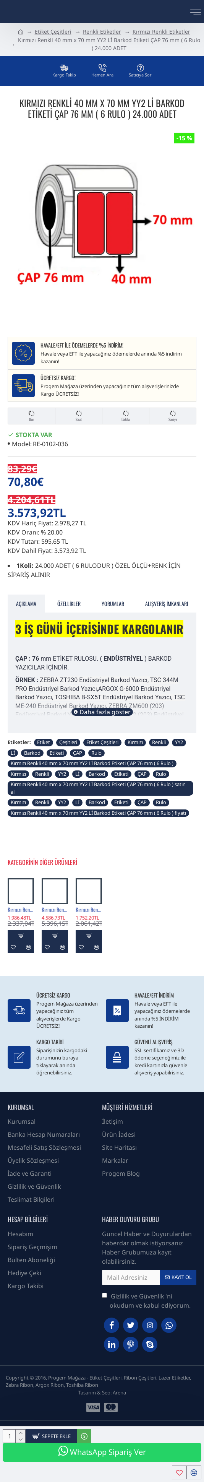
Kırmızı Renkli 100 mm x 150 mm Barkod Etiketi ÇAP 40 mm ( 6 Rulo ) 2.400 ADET (21, 909)
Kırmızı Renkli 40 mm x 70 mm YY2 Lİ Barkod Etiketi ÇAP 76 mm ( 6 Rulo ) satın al (98, 788)
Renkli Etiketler (102, 31)
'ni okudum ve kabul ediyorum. (146, 1301)
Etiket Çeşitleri (53, 31)
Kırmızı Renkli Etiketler (161, 31)
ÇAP (77, 752)
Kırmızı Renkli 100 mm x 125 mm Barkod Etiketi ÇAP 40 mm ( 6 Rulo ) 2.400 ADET (89, 909)
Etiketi (57, 752)
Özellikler (69, 604)
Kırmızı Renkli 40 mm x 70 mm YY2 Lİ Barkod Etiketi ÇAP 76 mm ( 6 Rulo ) (92, 763)
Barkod (32, 752)
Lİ (13, 752)
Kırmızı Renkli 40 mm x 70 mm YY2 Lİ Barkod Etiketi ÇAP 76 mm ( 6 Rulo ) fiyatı (98, 812)
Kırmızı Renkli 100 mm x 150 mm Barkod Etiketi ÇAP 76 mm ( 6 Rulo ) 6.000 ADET (55, 909)
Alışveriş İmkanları (166, 604)
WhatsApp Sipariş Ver (102, 1451)
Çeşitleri (68, 742)
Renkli (159, 742)
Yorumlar (113, 604)
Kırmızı (135, 742)
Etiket (43, 742)
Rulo (96, 752)
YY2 (179, 742)
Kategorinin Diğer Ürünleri (42, 862)
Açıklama (26, 604)
